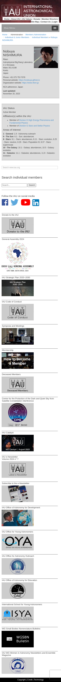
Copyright (21, 680)
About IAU (16, 19)
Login (54, 22)
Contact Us (45, 22)
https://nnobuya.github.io (29, 80)
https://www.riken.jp (30, 83)
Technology (39, 680)
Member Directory (50, 19)
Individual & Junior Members (17, 37)
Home (6, 19)
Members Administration (36, 35)
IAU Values (27, 19)
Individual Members (40, 37)
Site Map (35, 22)
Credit (29, 680)
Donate (37, 19)
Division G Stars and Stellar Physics (34, 126)
